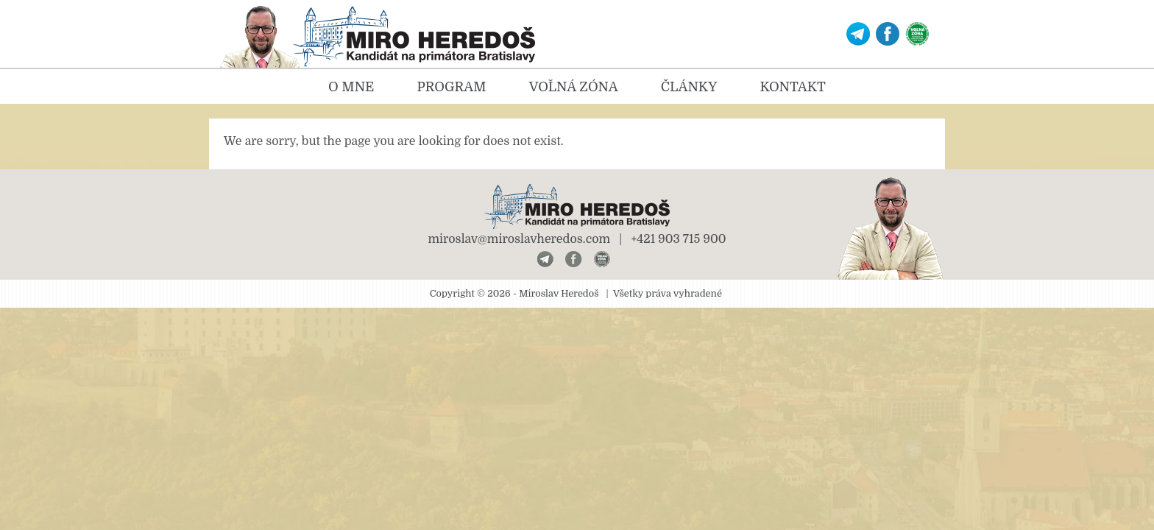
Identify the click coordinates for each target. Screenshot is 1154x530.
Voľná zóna (573, 87)
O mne (351, 87)
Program (451, 87)
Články (689, 87)
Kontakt (792, 87)
